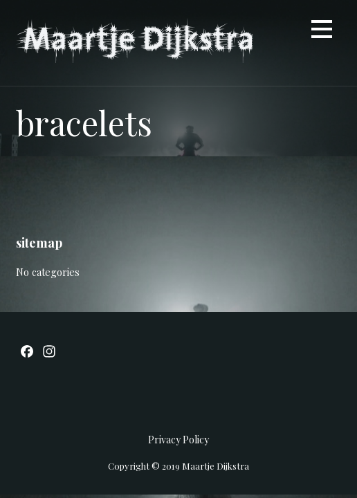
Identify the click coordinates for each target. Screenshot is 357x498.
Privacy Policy (178, 439)
